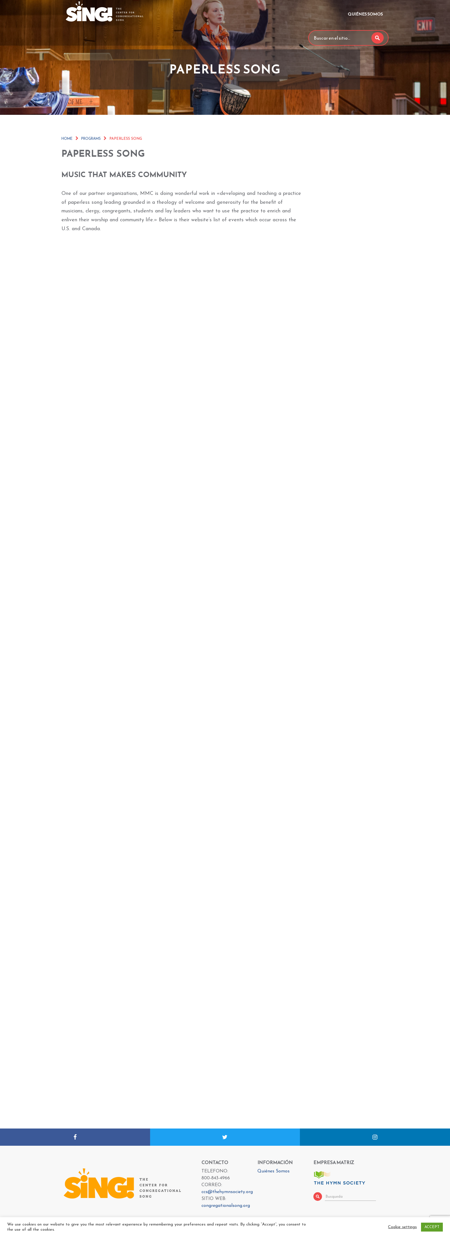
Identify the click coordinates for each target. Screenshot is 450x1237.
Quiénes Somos (365, 14)
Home (67, 139)
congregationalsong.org (225, 1205)
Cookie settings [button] (402, 1227)
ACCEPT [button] (431, 1227)
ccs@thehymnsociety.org (227, 1192)
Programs (91, 139)
